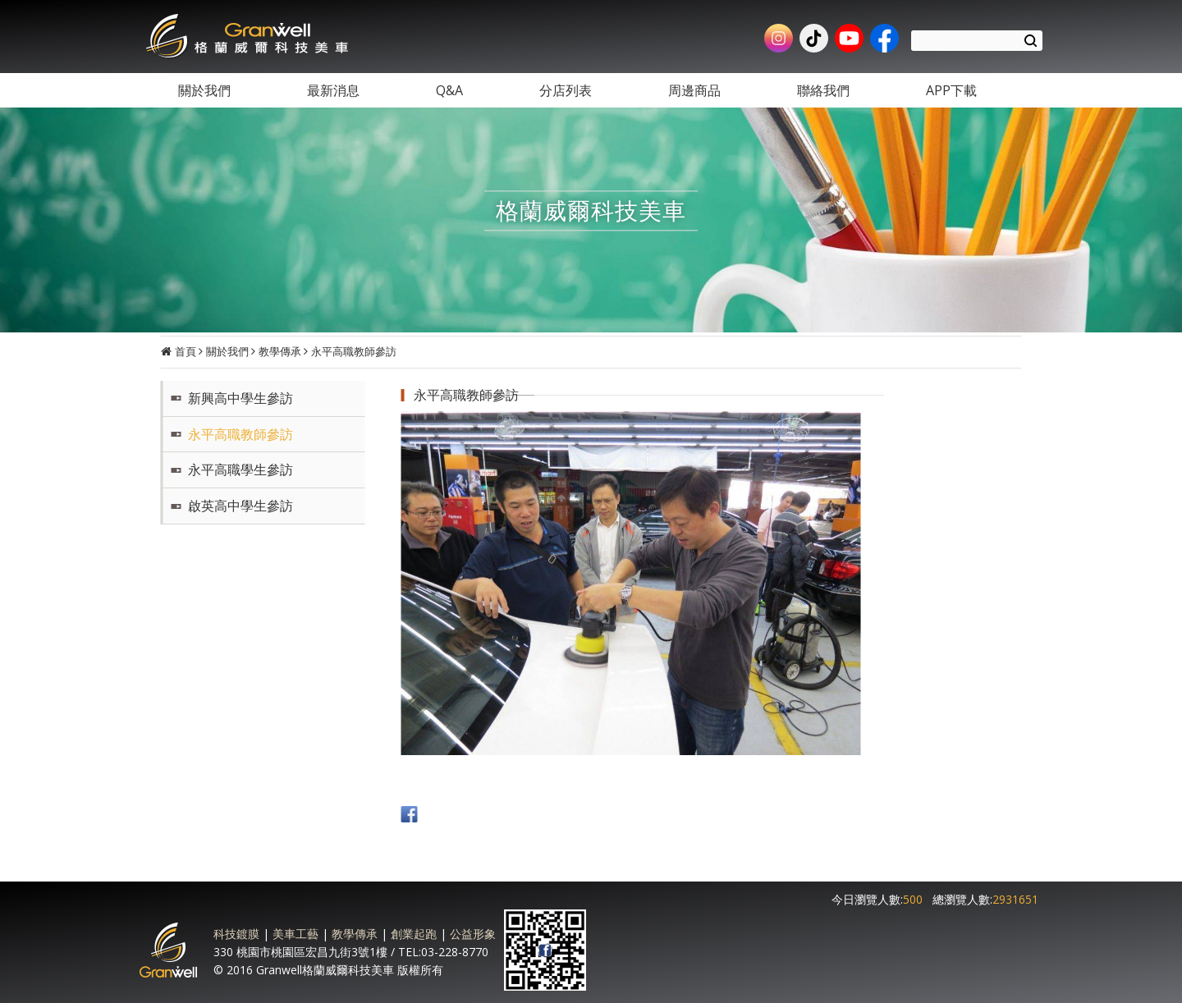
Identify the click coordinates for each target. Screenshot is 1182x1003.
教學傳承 (280, 351)
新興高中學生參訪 (240, 398)
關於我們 (227, 351)
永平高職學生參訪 (240, 469)
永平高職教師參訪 (353, 351)
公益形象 (473, 933)
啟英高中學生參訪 (240, 506)
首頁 (185, 351)
